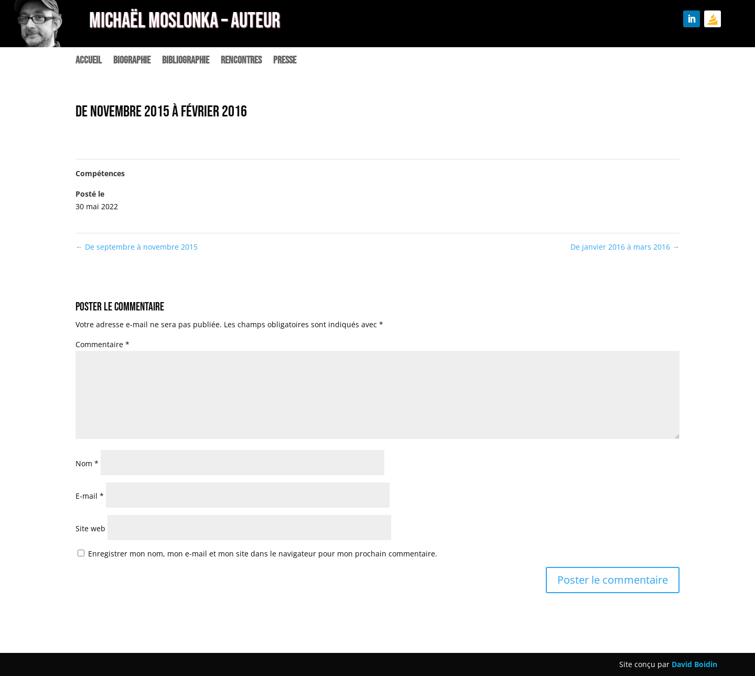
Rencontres (241, 62)
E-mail (90, 496)
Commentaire (103, 344)
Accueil (89, 62)
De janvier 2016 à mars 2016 (625, 247)
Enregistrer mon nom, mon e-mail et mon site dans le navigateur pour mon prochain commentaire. (262, 554)
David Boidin (694, 664)
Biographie (131, 62)
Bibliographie (185, 62)
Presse (284, 62)
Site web (90, 528)
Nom (87, 463)
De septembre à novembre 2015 (137, 247)
